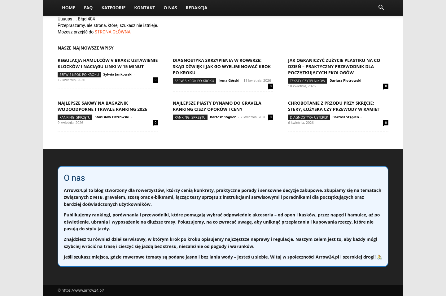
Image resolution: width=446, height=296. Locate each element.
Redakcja (197, 8)
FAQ (88, 8)
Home (68, 8)
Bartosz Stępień (223, 117)
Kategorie (113, 8)
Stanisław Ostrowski (112, 117)
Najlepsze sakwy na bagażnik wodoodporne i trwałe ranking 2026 (102, 106)
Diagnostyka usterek (309, 117)
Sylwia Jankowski (117, 74)
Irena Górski (228, 80)
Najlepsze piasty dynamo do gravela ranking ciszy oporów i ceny (217, 106)
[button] (381, 8)
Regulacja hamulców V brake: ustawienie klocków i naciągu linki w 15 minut (108, 63)
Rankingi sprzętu (74, 117)
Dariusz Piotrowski (345, 80)
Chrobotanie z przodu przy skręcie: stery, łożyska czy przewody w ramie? (333, 106)
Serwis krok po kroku (79, 74)
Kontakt (144, 8)
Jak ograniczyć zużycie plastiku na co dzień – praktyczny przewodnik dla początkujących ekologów (334, 66)
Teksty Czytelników (307, 80)
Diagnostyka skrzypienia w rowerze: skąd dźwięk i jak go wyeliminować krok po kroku (222, 66)
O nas (170, 8)
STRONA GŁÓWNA (113, 31)
